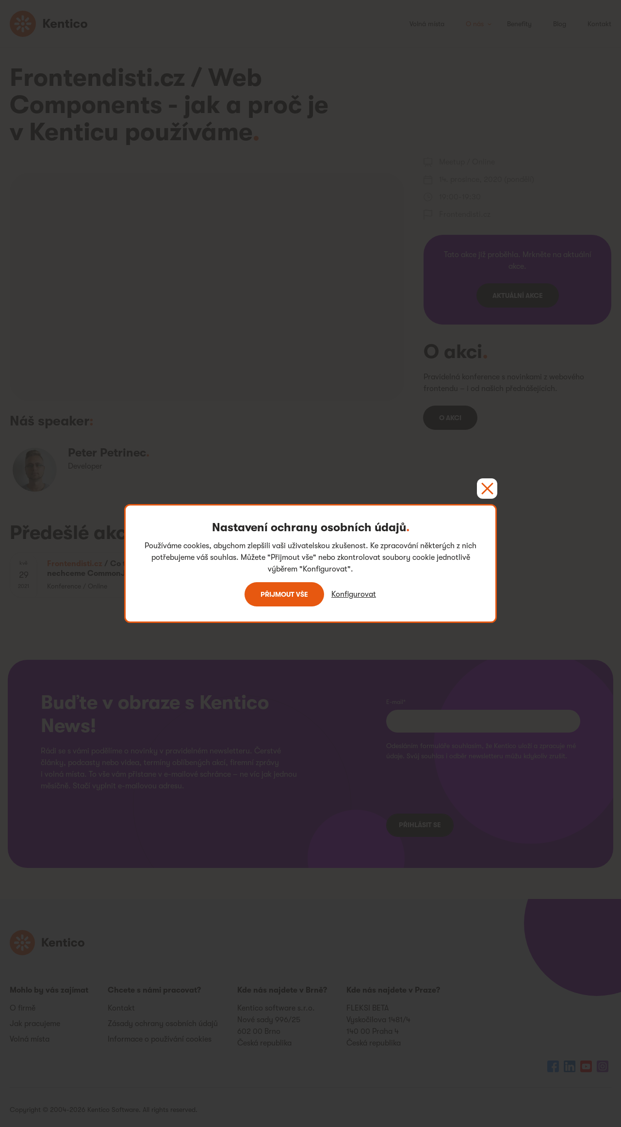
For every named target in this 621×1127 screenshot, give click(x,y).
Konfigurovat (353, 594)
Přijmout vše (284, 594)
